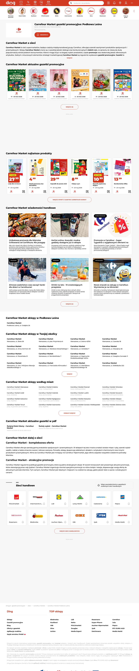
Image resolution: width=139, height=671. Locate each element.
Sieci (17, 482)
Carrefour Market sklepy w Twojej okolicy (31, 334)
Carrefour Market (39, 606)
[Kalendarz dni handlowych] (48, 3)
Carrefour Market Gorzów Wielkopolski (85, 405)
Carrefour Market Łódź (15, 393)
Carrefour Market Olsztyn (112, 399)
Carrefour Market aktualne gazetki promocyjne (35, 64)
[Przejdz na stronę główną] (10, 3)
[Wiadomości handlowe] (41, 3)
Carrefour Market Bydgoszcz (49, 399)
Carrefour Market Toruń (16, 405)
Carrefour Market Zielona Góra (113, 405)
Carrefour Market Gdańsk (48, 393)
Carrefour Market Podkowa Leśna (59, 606)
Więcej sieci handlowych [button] (69, 531)
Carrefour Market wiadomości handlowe (31, 208)
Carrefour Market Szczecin (112, 393)
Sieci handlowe (25, 485)
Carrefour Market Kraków (48, 387)
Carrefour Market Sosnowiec (49, 405)
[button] (108, 3)
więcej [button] (69, 374)
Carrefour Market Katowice (17, 399)
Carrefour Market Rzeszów (81, 399)
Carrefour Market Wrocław (112, 387)
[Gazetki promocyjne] (21, 3)
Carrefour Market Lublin (80, 393)
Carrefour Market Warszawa (17, 387)
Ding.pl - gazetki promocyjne (15, 606)
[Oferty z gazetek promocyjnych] (28, 3)
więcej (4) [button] (69, 304)
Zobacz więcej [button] (69, 413)
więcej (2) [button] (69, 107)
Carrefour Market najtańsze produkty (29, 153)
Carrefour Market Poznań (80, 387)
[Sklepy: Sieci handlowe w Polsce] (35, 3)
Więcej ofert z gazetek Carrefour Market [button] (69, 200)
